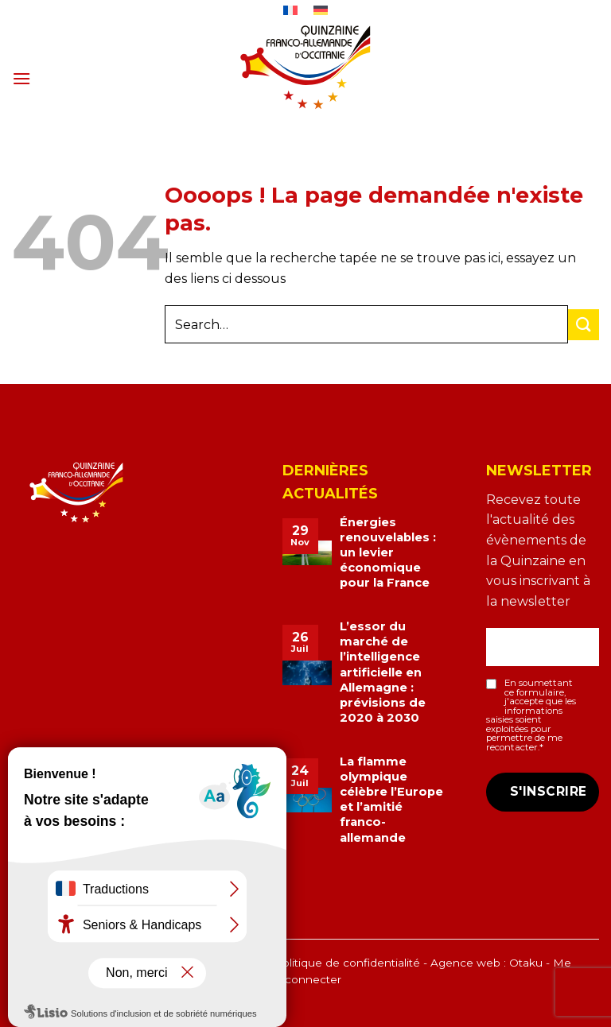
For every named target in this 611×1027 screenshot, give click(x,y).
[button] (21, 78)
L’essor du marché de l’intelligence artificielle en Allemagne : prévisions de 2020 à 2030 (383, 672)
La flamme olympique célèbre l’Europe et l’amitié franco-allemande (391, 799)
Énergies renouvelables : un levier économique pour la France (388, 553)
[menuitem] (291, 10)
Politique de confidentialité (347, 962)
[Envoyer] (583, 324)
